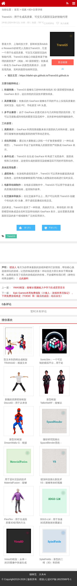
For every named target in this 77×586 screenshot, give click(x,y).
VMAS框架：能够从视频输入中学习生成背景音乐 (39, 287)
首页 (16, 9)
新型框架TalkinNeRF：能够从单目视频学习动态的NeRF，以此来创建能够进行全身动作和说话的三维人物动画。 (51, 401)
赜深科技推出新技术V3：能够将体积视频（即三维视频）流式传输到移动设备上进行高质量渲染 (51, 481)
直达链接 (62, 62)
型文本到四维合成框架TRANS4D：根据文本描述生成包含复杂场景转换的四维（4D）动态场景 (15, 361)
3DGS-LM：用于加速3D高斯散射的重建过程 (51, 521)
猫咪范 (33, 574)
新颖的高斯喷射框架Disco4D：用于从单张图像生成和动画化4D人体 (15, 401)
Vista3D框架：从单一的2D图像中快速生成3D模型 (15, 561)
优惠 (24, 9)
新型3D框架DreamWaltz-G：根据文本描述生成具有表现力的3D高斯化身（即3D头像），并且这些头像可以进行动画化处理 (15, 441)
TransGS (11, 236)
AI (62, 69)
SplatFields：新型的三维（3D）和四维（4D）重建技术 (51, 561)
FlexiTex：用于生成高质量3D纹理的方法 (15, 521)
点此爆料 (23, 278)
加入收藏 (62, 23)
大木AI (42, 574)
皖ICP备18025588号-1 (59, 579)
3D (29, 9)
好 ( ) (27, 228)
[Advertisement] (25, 35)
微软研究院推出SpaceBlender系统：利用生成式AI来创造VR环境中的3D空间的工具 (51, 441)
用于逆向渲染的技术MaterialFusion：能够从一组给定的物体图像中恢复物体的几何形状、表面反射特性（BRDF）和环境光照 (15, 481)
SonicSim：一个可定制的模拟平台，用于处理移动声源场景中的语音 (51, 361)
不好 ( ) (53, 228)
